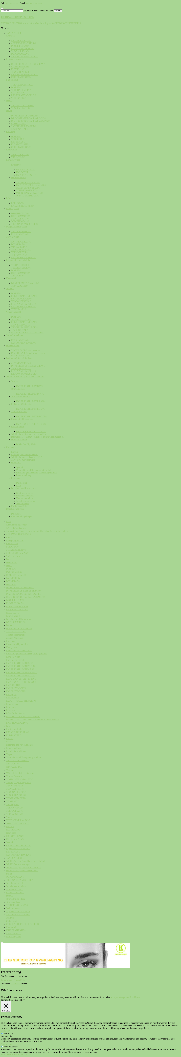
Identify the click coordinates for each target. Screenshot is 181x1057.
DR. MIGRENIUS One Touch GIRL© (28, 118)
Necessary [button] (5, 1031)
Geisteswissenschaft (25, 493)
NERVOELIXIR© (19, 252)
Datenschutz (21, 483)
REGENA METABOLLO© (23, 95)
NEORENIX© (17, 139)
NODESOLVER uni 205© (28, 188)
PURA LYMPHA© (20, 234)
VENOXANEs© (18, 98)
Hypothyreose (17, 426)
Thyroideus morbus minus (23, 460)
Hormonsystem (13, 160)
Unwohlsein (11, 278)
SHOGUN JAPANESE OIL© (24, 56)
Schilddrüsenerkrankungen (18, 864)
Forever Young (12, 345)
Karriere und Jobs (19, 506)
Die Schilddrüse (18, 177)
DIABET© (16, 87)
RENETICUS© (18, 141)
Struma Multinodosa (20, 396)
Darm (8, 559)
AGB (18, 485)
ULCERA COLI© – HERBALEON (27, 332)
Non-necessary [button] (7, 1044)
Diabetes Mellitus (19, 439)
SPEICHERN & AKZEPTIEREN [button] (16, 1054)
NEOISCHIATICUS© (21, 72)
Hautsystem (11, 149)
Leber (8, 741)
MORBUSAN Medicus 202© (29, 193)
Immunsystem (12, 208)
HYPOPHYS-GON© (25, 169)
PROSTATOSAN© (20, 144)
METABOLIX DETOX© (22, 105)
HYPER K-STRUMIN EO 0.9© (30, 409)
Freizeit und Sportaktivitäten (19, 358)
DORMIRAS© (18, 244)
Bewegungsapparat (14, 59)
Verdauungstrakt (13, 312)
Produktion (16, 462)
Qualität (19, 467)
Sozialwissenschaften (25, 501)
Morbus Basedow (19, 411)
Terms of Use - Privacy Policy (13, 980)
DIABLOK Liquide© (26, 444)
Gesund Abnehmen (14, 335)
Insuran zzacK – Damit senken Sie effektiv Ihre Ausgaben (37, 437)
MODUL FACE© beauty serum (25, 350)
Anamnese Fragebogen (21, 516)
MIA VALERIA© (19, 247)
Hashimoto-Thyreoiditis (22, 419)
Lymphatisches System (16, 226)
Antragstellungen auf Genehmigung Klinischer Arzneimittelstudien (37, 531)
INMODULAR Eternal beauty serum (28, 353)
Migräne (10, 770)
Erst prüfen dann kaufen (17, 609)
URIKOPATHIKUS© (21, 77)
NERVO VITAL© (19, 255)
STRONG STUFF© (20, 265)
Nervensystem (12, 237)
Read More (135, 997)
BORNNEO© (17, 203)
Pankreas (10, 826)
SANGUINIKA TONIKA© (23, 126)
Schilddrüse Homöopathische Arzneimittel (25, 376)
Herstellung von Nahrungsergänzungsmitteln (36, 472)
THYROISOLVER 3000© (28, 182)
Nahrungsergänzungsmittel (18, 782)
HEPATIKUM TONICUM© (24, 296)
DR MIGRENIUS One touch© (25, 115)
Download (15, 514)
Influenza (10, 198)
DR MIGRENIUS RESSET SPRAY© (28, 64)
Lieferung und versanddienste (24, 454)
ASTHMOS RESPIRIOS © (23, 43)
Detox (9, 100)
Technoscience (22, 503)
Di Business (16, 984)
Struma (14, 381)
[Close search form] (2, 8)
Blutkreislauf (12, 80)
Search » (58, 11)
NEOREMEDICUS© (21, 108)
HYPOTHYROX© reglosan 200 (31, 185)
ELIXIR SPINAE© (20, 66)
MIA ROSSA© (18, 157)
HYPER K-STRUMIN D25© (29, 386)
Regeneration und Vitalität (18, 260)
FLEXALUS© (17, 69)
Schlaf (9, 873)
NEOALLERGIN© (20, 51)
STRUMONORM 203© (27, 190)
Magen (9, 754)
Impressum (16, 478)
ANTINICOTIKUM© (21, 40)
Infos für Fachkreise (15, 509)
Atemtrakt (10, 35)
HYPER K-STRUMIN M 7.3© (30, 394)
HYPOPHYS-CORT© (26, 175)
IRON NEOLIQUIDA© (22, 298)
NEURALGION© (19, 286)
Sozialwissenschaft (15, 883)
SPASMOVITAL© (19, 129)
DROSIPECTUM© (20, 46)
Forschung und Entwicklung (24, 488)
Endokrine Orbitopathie (21, 404)
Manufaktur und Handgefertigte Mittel (33, 470)
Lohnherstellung (23, 475)
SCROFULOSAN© (20, 54)
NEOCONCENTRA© (21, 90)
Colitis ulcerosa (13, 556)
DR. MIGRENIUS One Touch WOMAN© (30, 121)
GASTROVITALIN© (21, 319)
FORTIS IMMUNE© (20, 216)
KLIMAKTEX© (18, 123)
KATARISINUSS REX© (22, 48)
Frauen (9, 111)
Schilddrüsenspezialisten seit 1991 (26, 457)
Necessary (8, 1033)
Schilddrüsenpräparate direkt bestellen (28, 434)
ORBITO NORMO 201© (27, 195)
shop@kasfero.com (34, 3)
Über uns (10, 447)
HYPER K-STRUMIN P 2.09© (30, 401)
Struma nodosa (18, 389)
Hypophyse (16, 165)
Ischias (9, 726)
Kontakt (14, 452)
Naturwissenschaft (24, 498)
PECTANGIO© (18, 92)
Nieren (9, 817)
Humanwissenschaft (25, 495)
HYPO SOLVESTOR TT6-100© (31, 431)
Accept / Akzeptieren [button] (119, 997)
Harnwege (10, 131)
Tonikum (10, 288)
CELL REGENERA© (21, 231)
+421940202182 (11, 3)
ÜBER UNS (11, 921)
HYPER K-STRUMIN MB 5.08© (31, 416)
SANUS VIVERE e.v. (16, 33)
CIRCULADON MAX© (22, 85)
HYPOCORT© (23, 172)
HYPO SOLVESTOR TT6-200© (31, 424)
